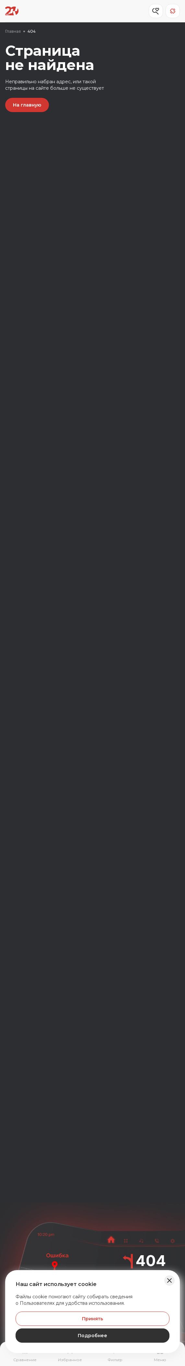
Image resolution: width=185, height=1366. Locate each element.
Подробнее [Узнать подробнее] (92, 1335)
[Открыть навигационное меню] (160, 1354)
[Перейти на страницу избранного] (69, 1354)
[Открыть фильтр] (115, 1354)
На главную (27, 105)
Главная (13, 31)
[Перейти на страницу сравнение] (24, 1354)
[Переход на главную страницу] (11, 11)
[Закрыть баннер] (169, 1280)
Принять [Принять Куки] (92, 1319)
